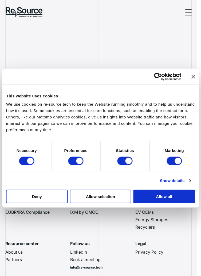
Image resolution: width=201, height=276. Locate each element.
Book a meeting (85, 259)
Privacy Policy (149, 252)
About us (14, 252)
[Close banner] (193, 76)
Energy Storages (151, 219)
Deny (37, 196)
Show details (172, 180)
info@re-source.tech (86, 267)
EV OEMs (144, 212)
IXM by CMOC (84, 212)
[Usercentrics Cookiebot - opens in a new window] (158, 76)
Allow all (164, 196)
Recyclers (145, 227)
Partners (13, 259)
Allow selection (100, 196)
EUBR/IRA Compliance (27, 212)
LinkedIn (78, 252)
